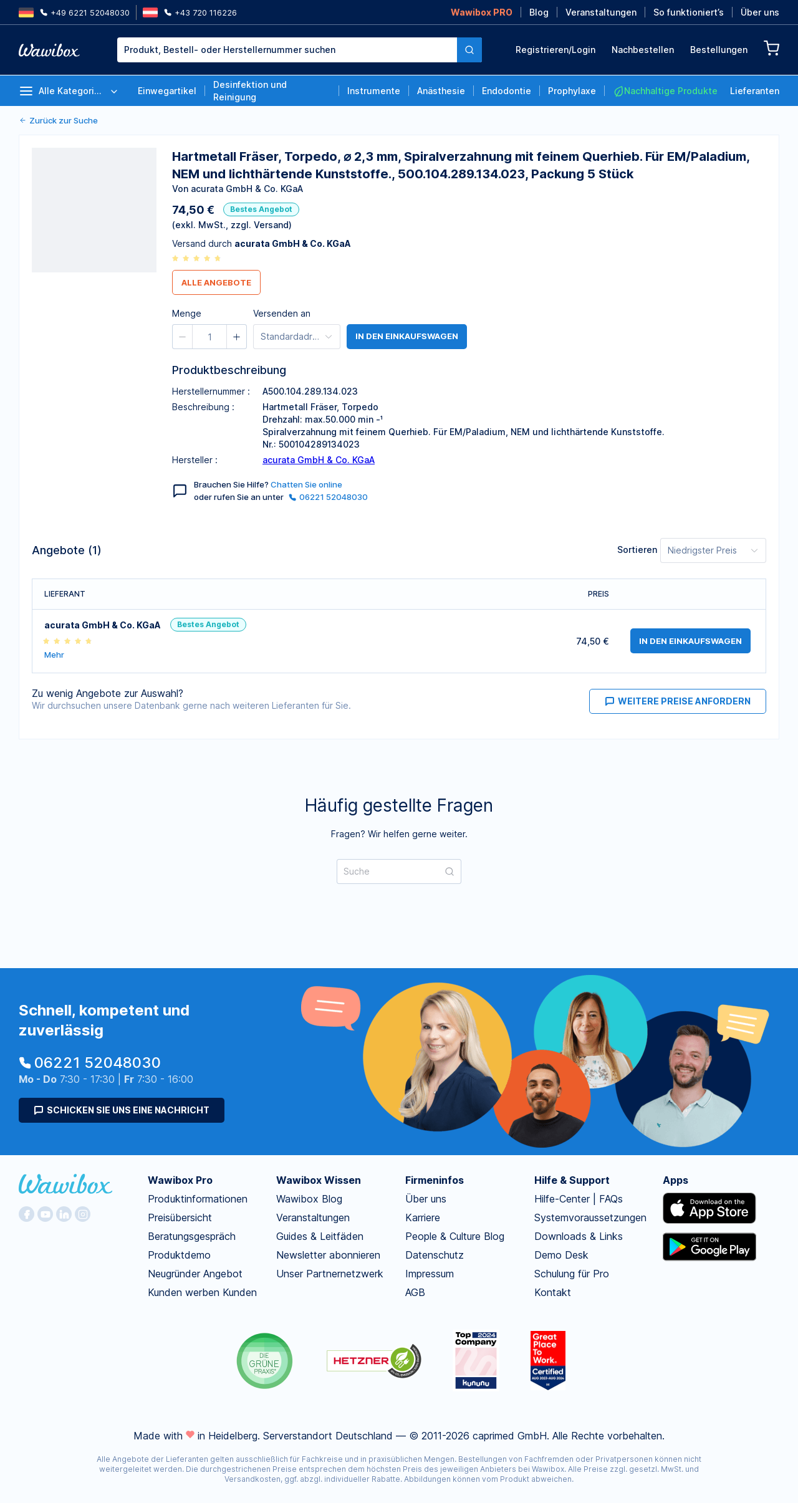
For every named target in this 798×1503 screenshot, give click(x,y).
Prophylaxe (572, 90)
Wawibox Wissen (318, 1180)
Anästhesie (441, 90)
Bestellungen (719, 49)
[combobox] (287, 49)
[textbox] (287, 50)
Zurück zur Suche (58, 120)
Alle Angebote (216, 282)
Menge (186, 313)
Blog (539, 12)
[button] (183, 336)
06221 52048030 (328, 497)
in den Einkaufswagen (406, 337)
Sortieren (637, 549)
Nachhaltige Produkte (665, 91)
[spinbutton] (209, 336)
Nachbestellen (643, 49)
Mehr (54, 655)
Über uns (760, 12)
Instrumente (373, 90)
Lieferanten (754, 90)
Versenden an (281, 313)
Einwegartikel (167, 90)
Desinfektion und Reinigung (250, 90)
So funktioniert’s (688, 12)
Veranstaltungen (601, 12)
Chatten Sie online (306, 484)
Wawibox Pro (180, 1180)
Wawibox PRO (481, 12)
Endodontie (506, 90)
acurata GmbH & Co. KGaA (318, 459)
